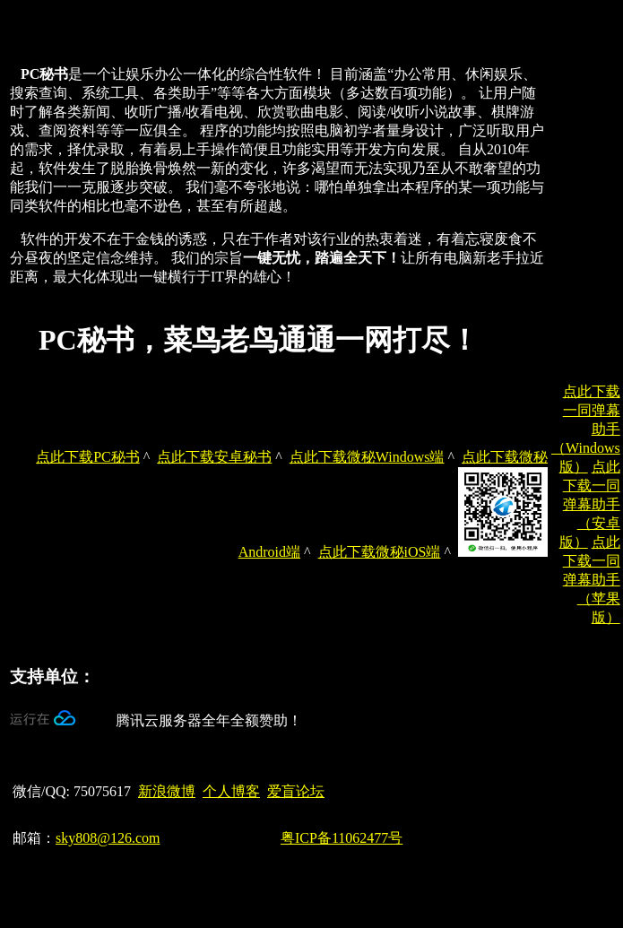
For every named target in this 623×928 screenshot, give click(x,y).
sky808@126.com (108, 838)
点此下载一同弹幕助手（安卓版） (589, 504)
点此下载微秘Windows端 (367, 456)
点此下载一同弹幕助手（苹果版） (591, 579)
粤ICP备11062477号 (341, 838)
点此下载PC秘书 (88, 456)
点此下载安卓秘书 (214, 456)
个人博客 (231, 791)
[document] (279, 191)
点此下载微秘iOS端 (379, 551)
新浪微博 (166, 791)
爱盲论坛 (295, 791)
